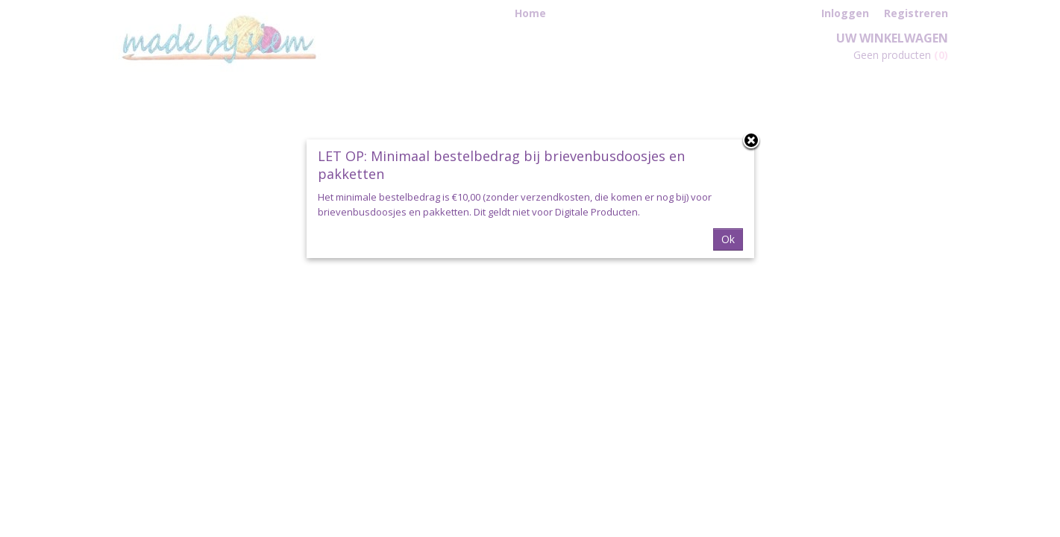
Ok (728, 239)
